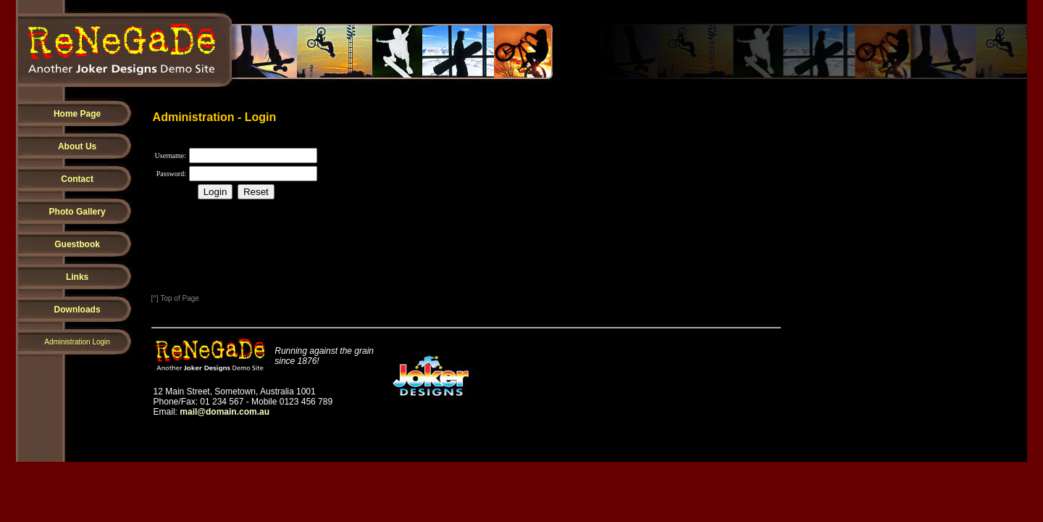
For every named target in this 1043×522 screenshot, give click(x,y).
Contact (77, 179)
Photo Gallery (77, 212)
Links (77, 277)
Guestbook (77, 244)
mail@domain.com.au (224, 412)
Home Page (77, 114)
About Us (77, 146)
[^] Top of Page (175, 298)
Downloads (77, 309)
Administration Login (77, 342)
